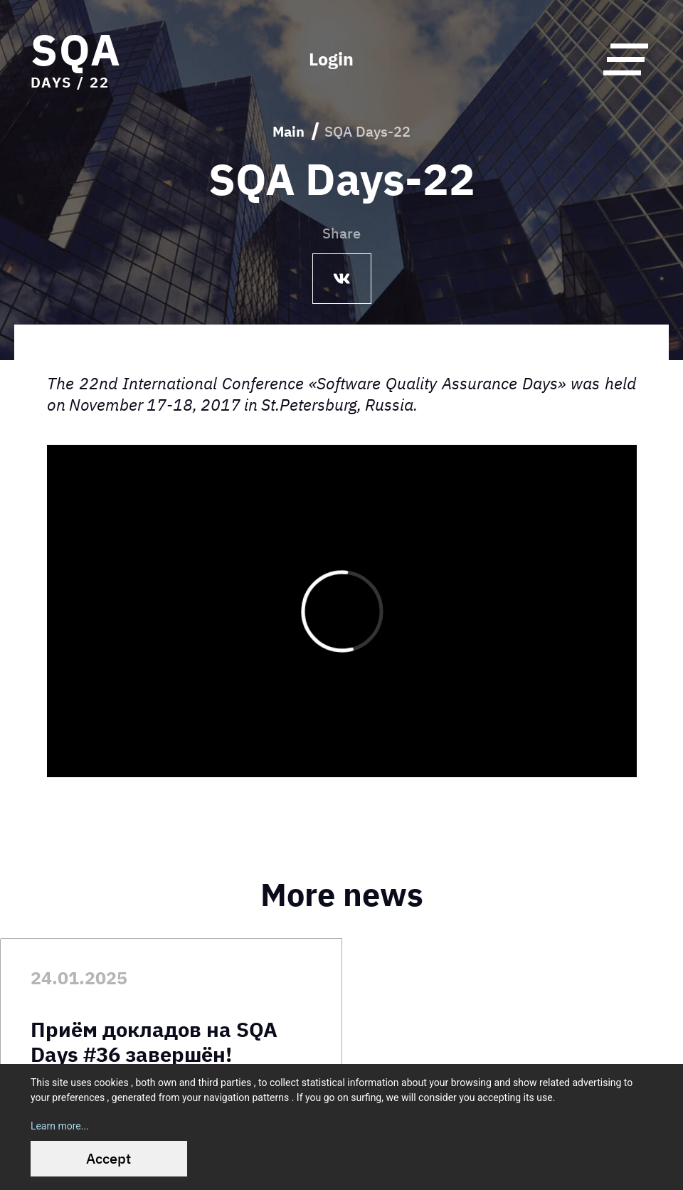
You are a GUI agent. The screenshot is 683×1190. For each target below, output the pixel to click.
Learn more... (60, 1126)
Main (288, 131)
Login (331, 59)
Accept (108, 1158)
